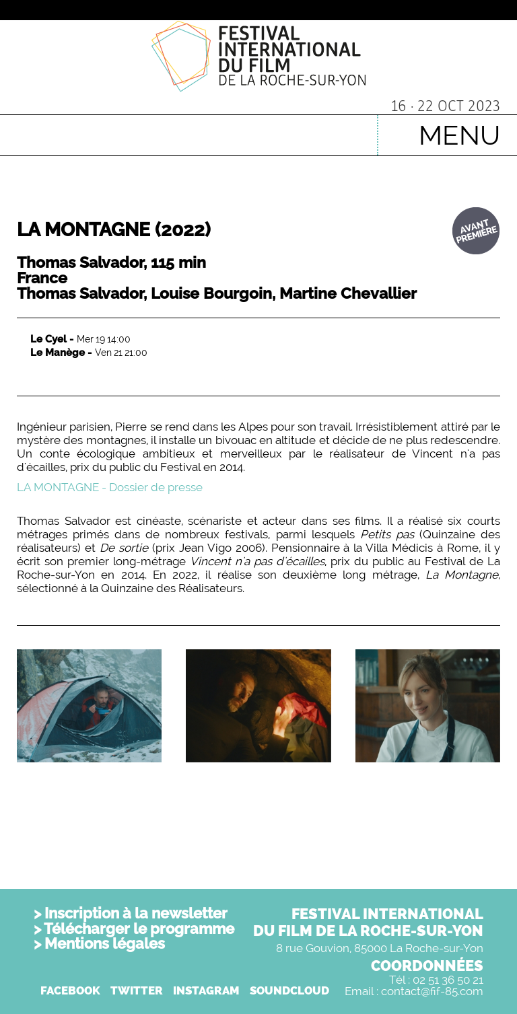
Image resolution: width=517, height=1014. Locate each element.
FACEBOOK (70, 990)
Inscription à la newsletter (136, 913)
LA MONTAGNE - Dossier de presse (110, 487)
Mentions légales (104, 943)
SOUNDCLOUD (289, 990)
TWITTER (136, 990)
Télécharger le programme (139, 928)
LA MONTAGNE (114, 230)
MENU (459, 135)
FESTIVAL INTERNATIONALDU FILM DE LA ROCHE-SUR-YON (368, 922)
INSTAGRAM (206, 990)
